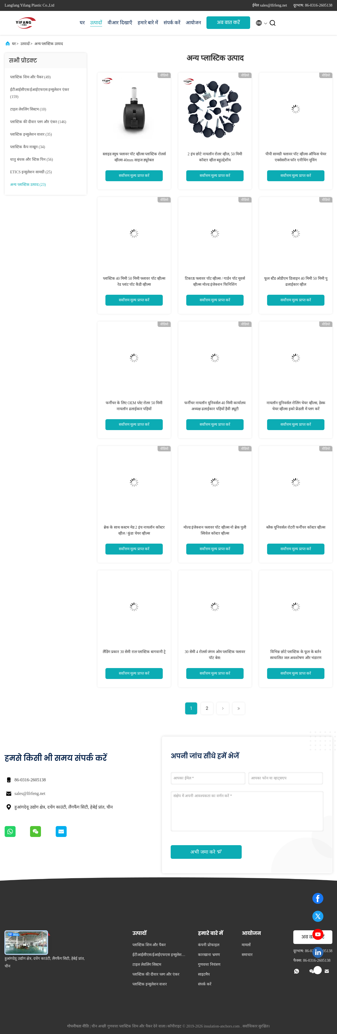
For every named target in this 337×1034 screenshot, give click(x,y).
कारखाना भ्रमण (209, 955)
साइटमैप (204, 974)
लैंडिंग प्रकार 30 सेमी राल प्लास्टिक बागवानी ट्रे (134, 652)
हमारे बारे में (148, 22)
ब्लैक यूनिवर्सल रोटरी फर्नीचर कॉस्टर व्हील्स (296, 527)
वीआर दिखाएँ (120, 22)
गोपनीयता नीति (78, 1026)
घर (82, 22)
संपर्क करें (172, 22)
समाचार (247, 955)
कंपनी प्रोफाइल (208, 945)
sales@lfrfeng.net (29, 793)
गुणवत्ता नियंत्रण (209, 965)
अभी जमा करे (206, 852)
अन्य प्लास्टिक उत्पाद (48, 44)
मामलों (246, 945)
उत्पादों (96, 22)
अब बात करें (228, 22)
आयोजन (193, 22)
